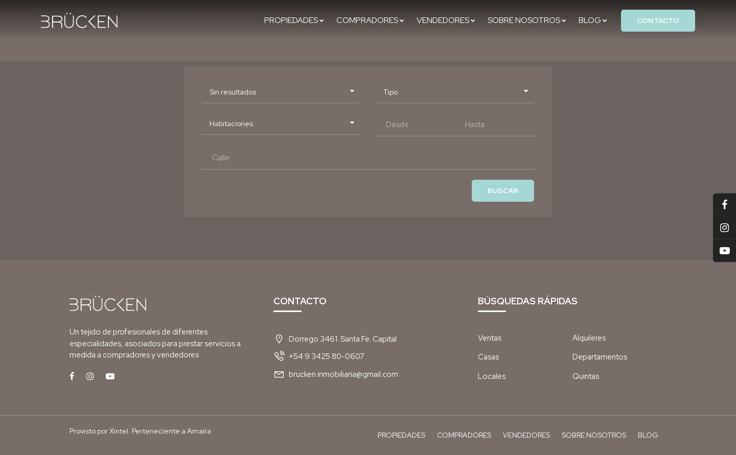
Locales (491, 376)
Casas (488, 357)
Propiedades (294, 20)
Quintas (585, 376)
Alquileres (589, 338)
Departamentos (599, 357)
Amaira (199, 431)
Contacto (658, 20)
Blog (593, 20)
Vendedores (446, 20)
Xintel (118, 431)
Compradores (370, 20)
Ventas (489, 338)
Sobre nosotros (527, 20)
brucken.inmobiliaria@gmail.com (343, 374)
